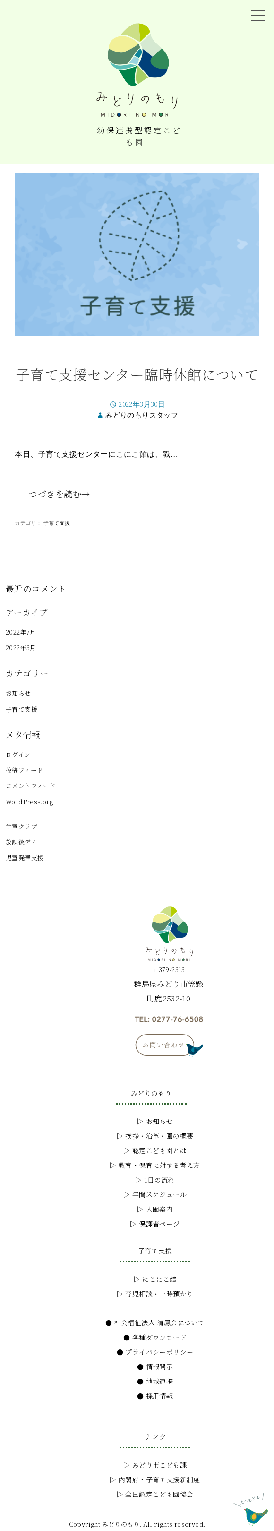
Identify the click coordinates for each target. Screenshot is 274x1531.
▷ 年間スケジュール (155, 1194)
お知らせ (18, 692)
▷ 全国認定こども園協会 (155, 1494)
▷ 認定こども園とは (155, 1150)
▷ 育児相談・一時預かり (155, 1293)
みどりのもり (151, 1093)
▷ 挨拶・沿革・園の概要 (155, 1135)
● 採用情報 (155, 1396)
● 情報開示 (155, 1366)
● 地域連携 (155, 1381)
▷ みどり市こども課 (155, 1465)
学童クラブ (21, 826)
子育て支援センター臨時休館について (137, 374)
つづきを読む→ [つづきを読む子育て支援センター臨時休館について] (59, 493)
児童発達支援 (24, 857)
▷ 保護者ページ (155, 1223)
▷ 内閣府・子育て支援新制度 (155, 1479)
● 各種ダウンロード (155, 1337)
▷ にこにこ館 (155, 1279)
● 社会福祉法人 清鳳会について (155, 1322)
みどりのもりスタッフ (141, 415)
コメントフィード (31, 785)
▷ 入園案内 (155, 1209)
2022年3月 (21, 647)
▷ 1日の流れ (155, 1179)
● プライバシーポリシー (155, 1352)
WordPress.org (29, 801)
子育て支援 (56, 523)
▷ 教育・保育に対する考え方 (155, 1165)
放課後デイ (21, 841)
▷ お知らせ (155, 1121)
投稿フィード (24, 770)
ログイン (18, 754)
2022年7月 (21, 631)
